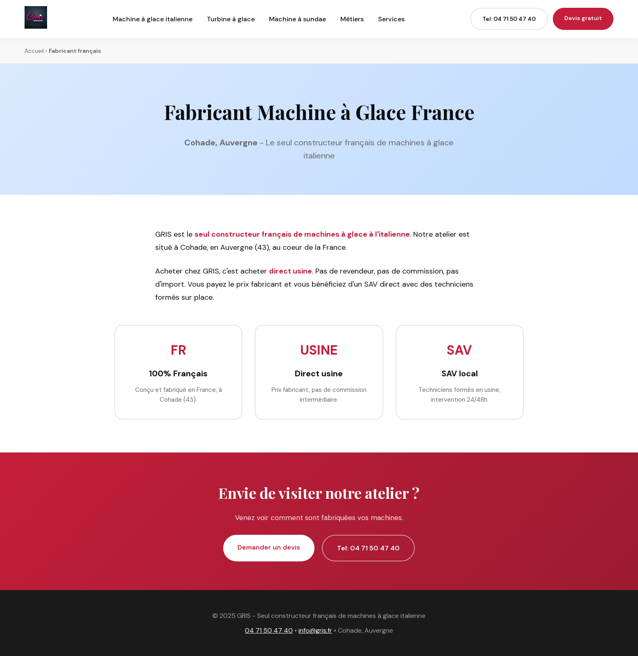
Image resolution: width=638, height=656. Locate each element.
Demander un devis (269, 547)
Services (391, 19)
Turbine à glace (231, 19)
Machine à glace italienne (152, 19)
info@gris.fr (315, 630)
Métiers (352, 19)
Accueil (34, 50)
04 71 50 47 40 (269, 630)
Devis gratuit (583, 18)
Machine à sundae (297, 19)
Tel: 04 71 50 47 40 (509, 19)
